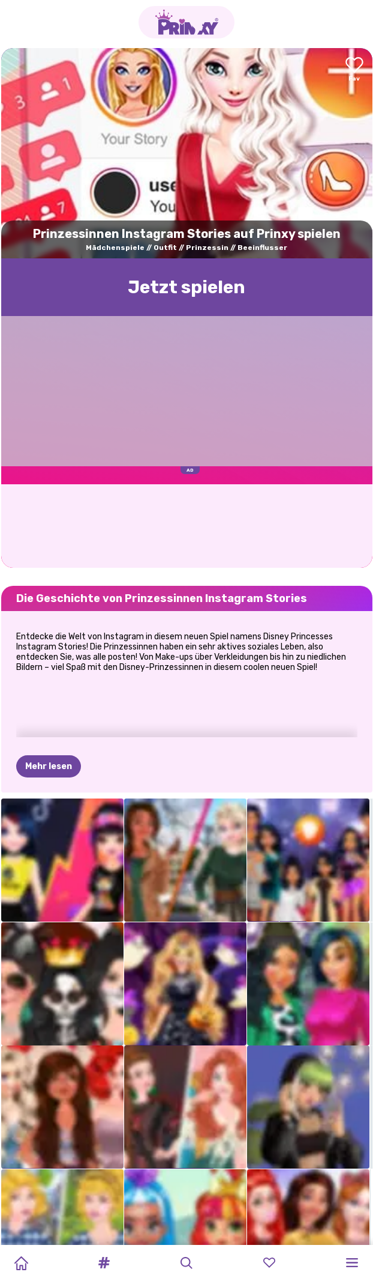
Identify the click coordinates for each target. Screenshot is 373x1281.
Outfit (165, 247)
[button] (104, 1263)
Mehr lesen (48, 766)
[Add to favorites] (354, 70)
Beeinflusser (262, 247)
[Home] (21, 1263)
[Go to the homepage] (186, 22)
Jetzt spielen (186, 287)
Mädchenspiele (115, 247)
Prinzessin (207, 247)
